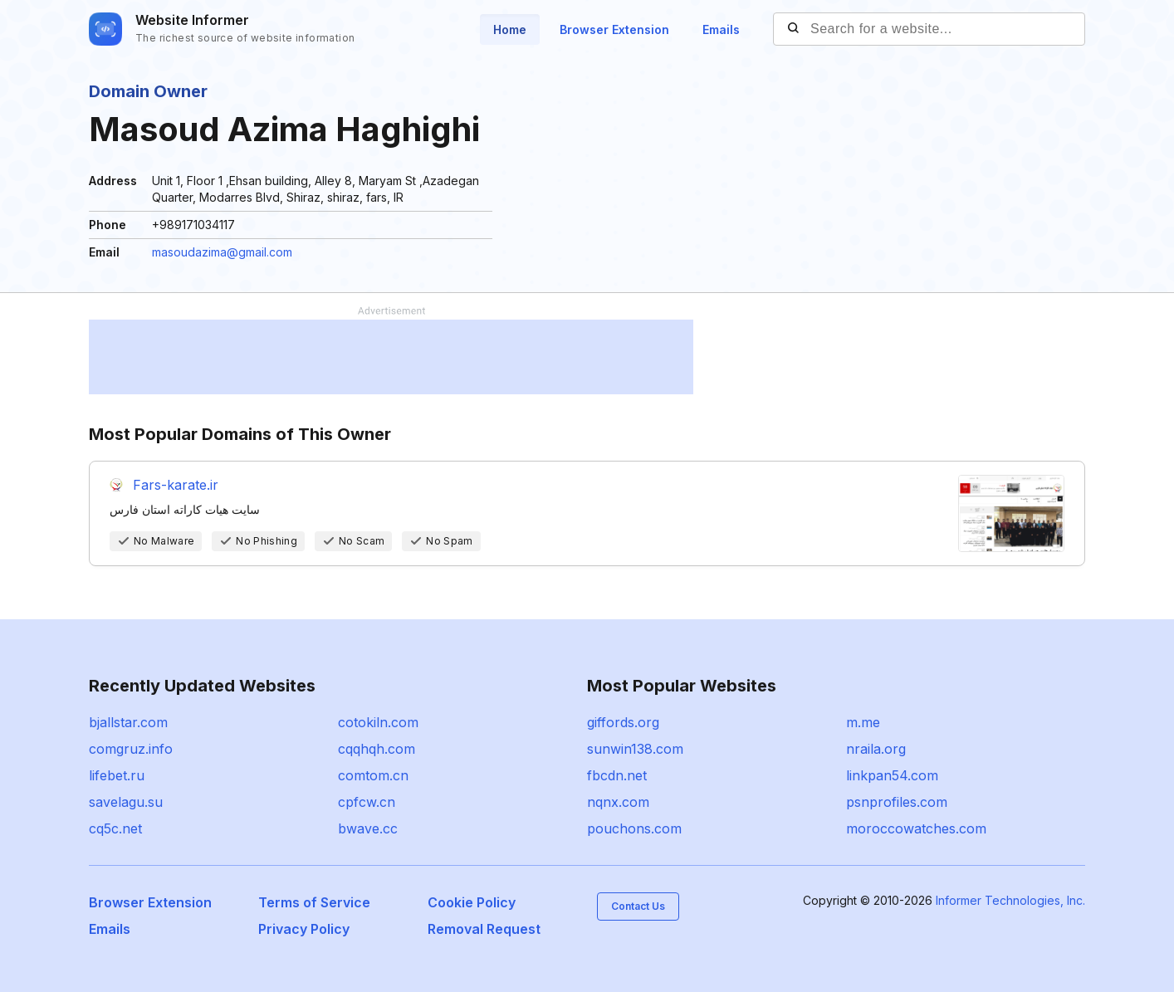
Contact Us (638, 906)
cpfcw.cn (366, 802)
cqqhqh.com (376, 748)
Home (509, 29)
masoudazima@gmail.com (222, 252)
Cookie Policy (472, 902)
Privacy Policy (304, 929)
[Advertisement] (391, 357)
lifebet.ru (116, 775)
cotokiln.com (378, 722)
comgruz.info (131, 748)
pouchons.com (634, 828)
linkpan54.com (892, 775)
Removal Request (484, 929)
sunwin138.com (635, 748)
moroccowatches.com (916, 828)
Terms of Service (314, 902)
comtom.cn (373, 775)
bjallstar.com (128, 722)
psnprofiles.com (896, 802)
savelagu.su (126, 802)
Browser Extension (614, 29)
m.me (863, 722)
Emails (721, 29)
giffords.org (623, 722)
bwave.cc (368, 828)
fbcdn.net (617, 775)
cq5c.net (115, 828)
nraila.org (876, 748)
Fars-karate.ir (175, 484)
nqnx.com (618, 802)
